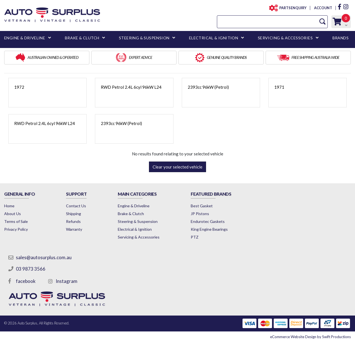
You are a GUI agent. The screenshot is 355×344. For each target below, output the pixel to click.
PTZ (195, 237)
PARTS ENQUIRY (291, 8)
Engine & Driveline (134, 205)
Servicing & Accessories (139, 237)
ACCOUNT (323, 8)
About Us (12, 213)
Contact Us (76, 205)
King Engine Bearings (209, 229)
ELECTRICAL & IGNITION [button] (213, 37)
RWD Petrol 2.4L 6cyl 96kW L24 (131, 87)
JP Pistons (200, 213)
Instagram (66, 281)
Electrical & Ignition (135, 229)
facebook (26, 281)
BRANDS (340, 37)
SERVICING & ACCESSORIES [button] (285, 37)
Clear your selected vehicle (177, 166)
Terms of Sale (16, 221)
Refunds (73, 221)
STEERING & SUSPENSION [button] (144, 37)
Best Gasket (202, 205)
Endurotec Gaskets (208, 221)
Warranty (74, 229)
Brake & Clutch (131, 213)
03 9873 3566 (30, 269)
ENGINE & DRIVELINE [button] (24, 37)
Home (9, 205)
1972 (19, 87)
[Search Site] (322, 21)
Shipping (73, 213)
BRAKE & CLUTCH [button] (82, 37)
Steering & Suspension (138, 221)
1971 (279, 87)
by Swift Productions (310, 337)
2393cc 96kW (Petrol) (208, 87)
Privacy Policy (16, 229)
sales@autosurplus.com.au (44, 257)
